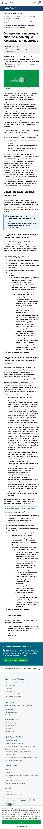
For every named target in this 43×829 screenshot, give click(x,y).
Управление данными (10, 18)
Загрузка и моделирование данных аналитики (18, 16)
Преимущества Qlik (12, 740)
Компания (8, 769)
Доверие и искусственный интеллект (18, 749)
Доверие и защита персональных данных (20, 746)
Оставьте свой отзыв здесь (16, 660)
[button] (21, 80)
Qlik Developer (10, 685)
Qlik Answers (9, 726)
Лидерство (9, 772)
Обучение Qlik (10, 691)
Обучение (8, 688)
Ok (21, 822)
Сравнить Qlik (10, 754)
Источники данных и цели (14, 760)
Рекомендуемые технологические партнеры (21, 757)
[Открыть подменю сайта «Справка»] (2, 8)
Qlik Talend (9, 709)
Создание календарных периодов (17, 49)
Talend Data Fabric (11, 715)
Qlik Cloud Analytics (11, 723)
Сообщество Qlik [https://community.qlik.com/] (19, 800)
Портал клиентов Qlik (12, 694)
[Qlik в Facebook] (13, 804)
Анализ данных (17, 13)
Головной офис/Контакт (13, 794)
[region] (21, 817)
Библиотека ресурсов (13, 697)
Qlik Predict (9, 728)
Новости (8, 791)
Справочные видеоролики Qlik (16, 683)
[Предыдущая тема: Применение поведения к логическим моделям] (11, 669)
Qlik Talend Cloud (11, 712)
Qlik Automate (10, 731)
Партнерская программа (14, 786)
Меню (40, 4)
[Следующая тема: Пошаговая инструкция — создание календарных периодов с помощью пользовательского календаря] (32, 669)
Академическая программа (15, 783)
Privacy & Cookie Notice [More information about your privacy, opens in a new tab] (29, 818)
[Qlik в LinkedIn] (33, 800)
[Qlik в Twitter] (29, 800)
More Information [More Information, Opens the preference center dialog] (21, 826)
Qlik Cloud (10, 8)
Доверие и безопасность (14, 743)
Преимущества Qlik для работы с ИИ (18, 752)
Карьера (8, 788)
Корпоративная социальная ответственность (21, 775)
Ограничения (10, 51)
